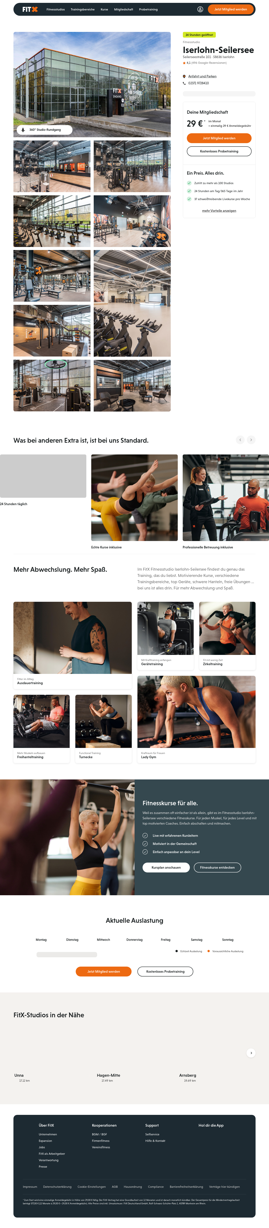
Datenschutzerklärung (57, 1186)
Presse (43, 1166)
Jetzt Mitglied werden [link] (230, 9)
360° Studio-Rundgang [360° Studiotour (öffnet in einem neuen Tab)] (45, 130)
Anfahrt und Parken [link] (202, 76)
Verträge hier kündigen (224, 1186)
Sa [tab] (196, 939)
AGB (115, 1186)
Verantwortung (48, 1160)
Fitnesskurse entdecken (217, 867)
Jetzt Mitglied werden (219, 138)
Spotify (234, 1157)
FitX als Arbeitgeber (52, 1153)
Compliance (156, 1186)
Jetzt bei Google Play (226, 1144)
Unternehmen (48, 1134)
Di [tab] (72, 939)
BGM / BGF (99, 1134)
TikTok (226, 1157)
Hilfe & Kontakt (155, 1140)
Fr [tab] (165, 939)
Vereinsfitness (101, 1147)
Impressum (30, 1186)
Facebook (201, 1157)
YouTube (218, 1157)
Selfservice (152, 1134)
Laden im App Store (226, 1135)
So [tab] (227, 939)
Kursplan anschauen (166, 867)
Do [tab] (134, 939)
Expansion (45, 1140)
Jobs (42, 1147)
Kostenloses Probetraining (219, 151)
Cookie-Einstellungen (92, 1186)
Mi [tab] (103, 939)
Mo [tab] (41, 939)
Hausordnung (133, 1186)
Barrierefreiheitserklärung (186, 1186)
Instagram (209, 1157)
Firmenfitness (100, 1140)
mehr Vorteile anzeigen (219, 211)
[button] (52, 497)
